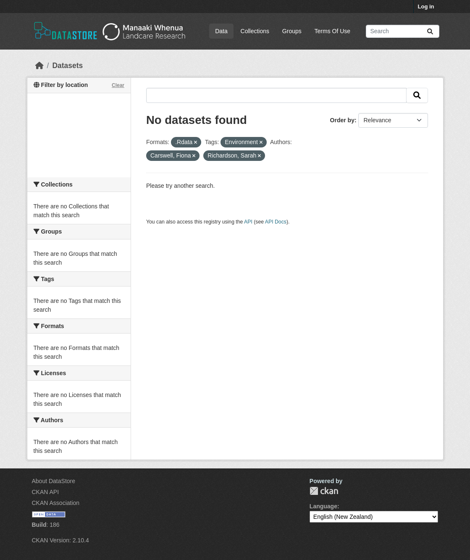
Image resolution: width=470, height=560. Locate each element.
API (248, 222)
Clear (118, 85)
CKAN (324, 490)
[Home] (39, 65)
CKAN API (45, 492)
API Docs (275, 222)
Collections (255, 31)
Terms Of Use (333, 31)
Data (221, 31)
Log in (426, 6)
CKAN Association (56, 503)
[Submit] (430, 31)
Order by (342, 120)
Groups (292, 31)
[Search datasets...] (402, 31)
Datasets (67, 65)
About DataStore (54, 481)
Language (323, 506)
